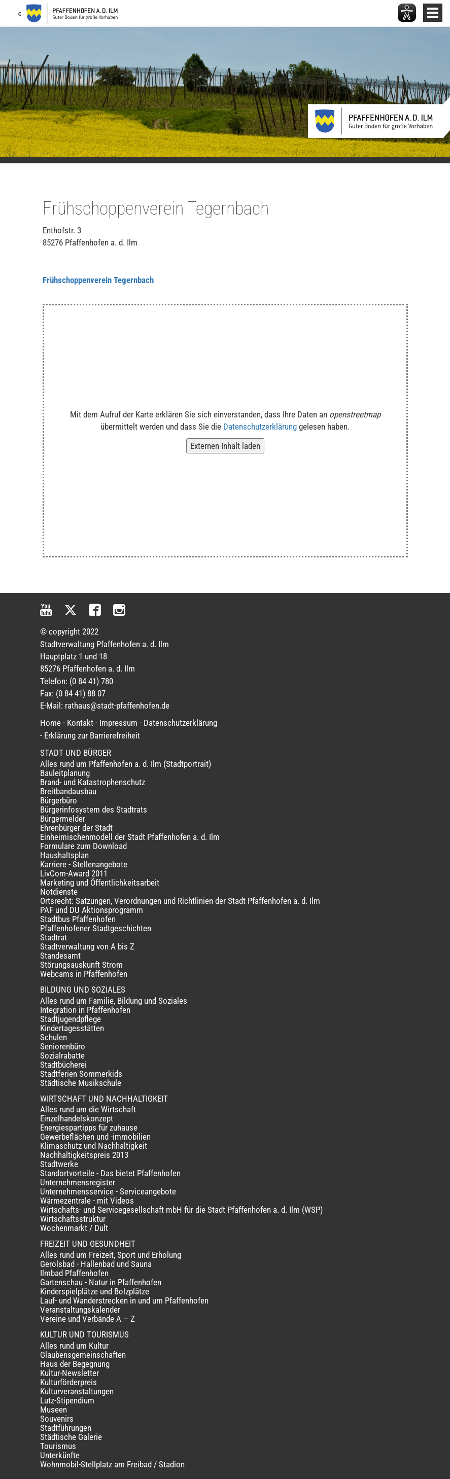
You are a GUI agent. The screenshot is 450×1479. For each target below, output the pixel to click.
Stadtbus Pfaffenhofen (78, 919)
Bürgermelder (62, 818)
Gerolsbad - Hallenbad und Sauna (96, 1264)
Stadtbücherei (63, 1064)
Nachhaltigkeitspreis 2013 (84, 1154)
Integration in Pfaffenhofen (85, 1009)
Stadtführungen (65, 1427)
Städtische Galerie (71, 1436)
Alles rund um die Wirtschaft (88, 1109)
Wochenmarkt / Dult (74, 1227)
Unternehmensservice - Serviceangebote (108, 1191)
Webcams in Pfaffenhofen (83, 973)
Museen (53, 1409)
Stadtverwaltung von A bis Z (87, 946)
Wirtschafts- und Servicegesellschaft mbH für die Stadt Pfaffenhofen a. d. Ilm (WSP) (181, 1209)
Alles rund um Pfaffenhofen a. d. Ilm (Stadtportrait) (125, 763)
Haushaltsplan (64, 855)
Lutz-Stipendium (67, 1400)
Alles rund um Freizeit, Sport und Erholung (110, 1254)
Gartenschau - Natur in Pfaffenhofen (100, 1282)
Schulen (53, 1037)
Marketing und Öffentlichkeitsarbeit (99, 882)
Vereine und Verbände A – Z (87, 1318)
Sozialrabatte (62, 1055)
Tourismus (58, 1446)
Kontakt (80, 723)
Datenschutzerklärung (260, 426)
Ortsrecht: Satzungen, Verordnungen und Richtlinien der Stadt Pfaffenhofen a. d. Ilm (180, 900)
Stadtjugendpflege (70, 1019)
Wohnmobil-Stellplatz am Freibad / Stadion (112, 1464)
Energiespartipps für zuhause (88, 1127)
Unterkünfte (60, 1455)
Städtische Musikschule (80, 1082)
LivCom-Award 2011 (74, 873)
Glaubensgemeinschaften (83, 1354)
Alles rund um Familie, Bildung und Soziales (113, 1000)
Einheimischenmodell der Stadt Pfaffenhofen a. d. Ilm (130, 836)
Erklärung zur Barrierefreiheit (92, 735)
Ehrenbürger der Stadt (76, 827)
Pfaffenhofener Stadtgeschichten (95, 928)
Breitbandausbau (68, 791)
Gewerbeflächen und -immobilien (95, 1136)
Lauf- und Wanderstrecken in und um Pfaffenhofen (124, 1300)
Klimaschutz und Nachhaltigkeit (93, 1145)
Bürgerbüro (58, 800)
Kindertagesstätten (72, 1028)
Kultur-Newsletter (69, 1373)
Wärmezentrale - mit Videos (87, 1200)
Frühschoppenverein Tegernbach (98, 280)
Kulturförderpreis (68, 1382)
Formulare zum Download (83, 846)
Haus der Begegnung (75, 1363)
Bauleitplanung (65, 773)
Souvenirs (57, 1418)
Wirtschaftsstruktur (73, 1218)
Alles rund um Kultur (74, 1345)
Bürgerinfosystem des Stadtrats (93, 809)
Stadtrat (53, 937)
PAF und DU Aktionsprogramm (91, 909)
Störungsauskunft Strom (81, 964)
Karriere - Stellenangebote (83, 864)
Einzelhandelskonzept (76, 1118)
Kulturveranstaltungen (77, 1391)
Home (50, 723)
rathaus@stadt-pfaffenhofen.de (117, 705)
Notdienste (59, 891)
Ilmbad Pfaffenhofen (74, 1273)
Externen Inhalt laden (225, 446)
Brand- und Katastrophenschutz (92, 782)
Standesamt (60, 955)
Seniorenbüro (62, 1046)
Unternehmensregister (77, 1182)
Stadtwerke (59, 1164)
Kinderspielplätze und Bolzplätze (94, 1291)
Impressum (118, 723)
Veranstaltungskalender (80, 1309)
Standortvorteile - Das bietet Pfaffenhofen (110, 1173)
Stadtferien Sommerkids (81, 1073)
